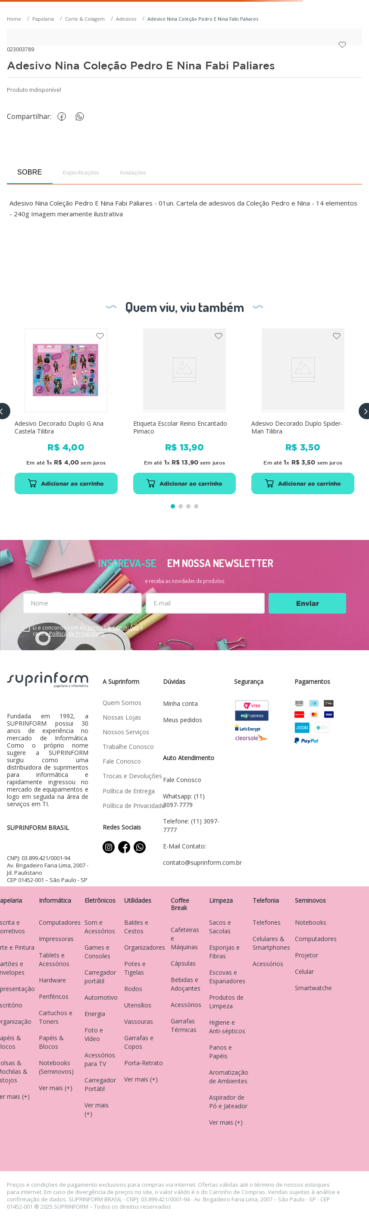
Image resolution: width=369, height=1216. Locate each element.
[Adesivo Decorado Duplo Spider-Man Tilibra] (303, 411)
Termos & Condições (113, 627)
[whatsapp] (84, 116)
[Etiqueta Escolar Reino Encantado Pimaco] (184, 411)
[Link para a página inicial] (15, 19)
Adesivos (126, 19)
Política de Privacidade (77, 633)
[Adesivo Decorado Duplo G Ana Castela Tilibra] (66, 411)
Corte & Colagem (85, 19)
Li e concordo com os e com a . (88, 631)
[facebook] (63, 116)
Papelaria (43, 19)
